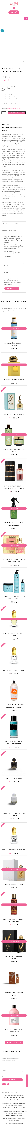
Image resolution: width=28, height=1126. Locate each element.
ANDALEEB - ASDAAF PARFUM (14, 414)
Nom (6, 266)
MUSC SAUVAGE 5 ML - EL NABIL (14, 670)
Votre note (8, 251)
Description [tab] (5, 124)
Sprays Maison (9, 61)
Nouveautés (10, 108)
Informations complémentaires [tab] (12, 127)
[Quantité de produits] (3, 112)
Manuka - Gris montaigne (14, 380)
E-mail (6, 272)
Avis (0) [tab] (4, 130)
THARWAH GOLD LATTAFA (14, 884)
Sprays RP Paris (18, 61)
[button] (14, 8)
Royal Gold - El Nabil (14, 778)
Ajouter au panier (16, 113)
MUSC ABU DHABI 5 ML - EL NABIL (14, 850)
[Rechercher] (26, 18)
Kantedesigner (20, 1123)
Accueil (3, 61)
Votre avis (8, 256)
